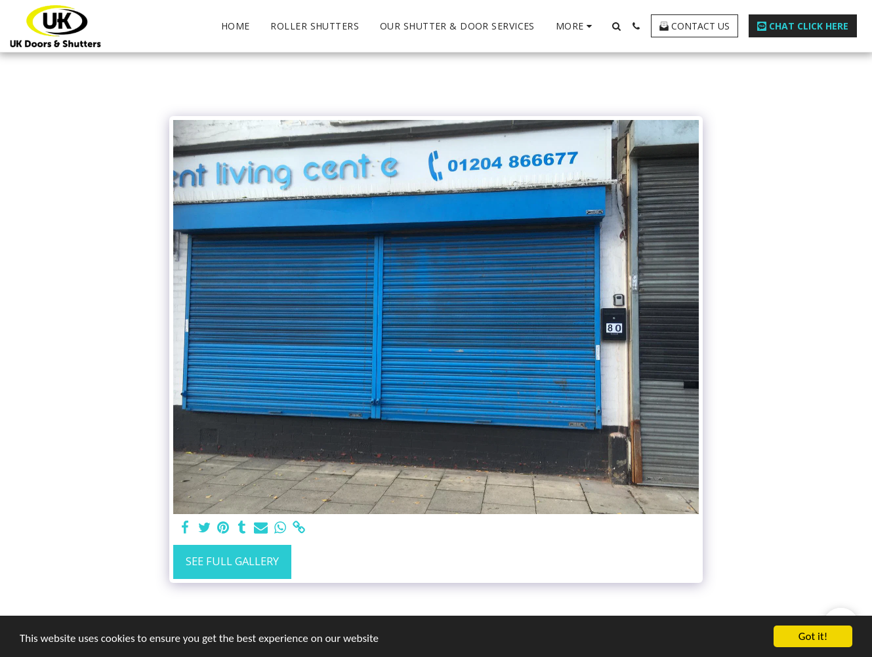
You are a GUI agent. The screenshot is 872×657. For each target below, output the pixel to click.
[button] (616, 26)
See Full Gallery (232, 560)
